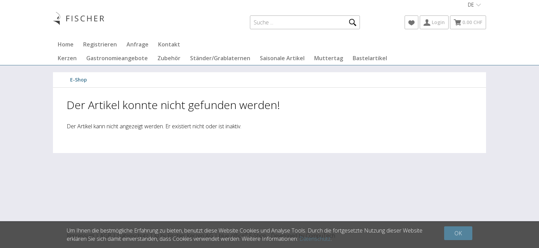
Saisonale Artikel (282, 58)
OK (458, 233)
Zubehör (168, 58)
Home (66, 44)
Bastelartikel (370, 58)
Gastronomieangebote (117, 58)
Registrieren (100, 44)
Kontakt (169, 44)
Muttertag (328, 58)
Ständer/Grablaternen (220, 58)
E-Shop (78, 79)
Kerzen (67, 58)
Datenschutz (315, 238)
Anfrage (137, 44)
